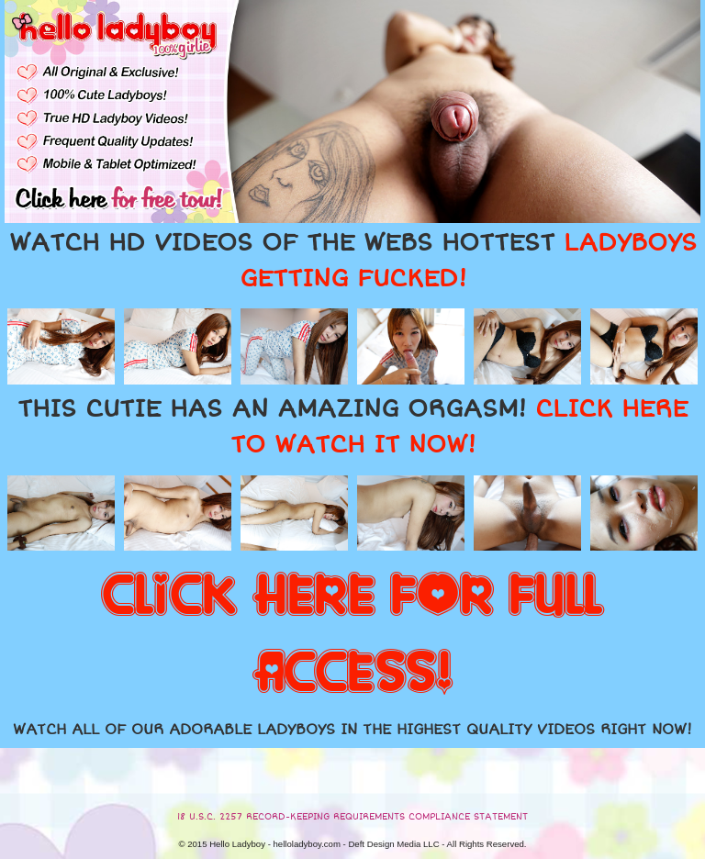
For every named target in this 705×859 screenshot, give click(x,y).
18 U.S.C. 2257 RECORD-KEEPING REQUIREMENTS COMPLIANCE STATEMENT (352, 816)
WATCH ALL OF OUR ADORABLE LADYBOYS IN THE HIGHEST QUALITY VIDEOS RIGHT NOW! (352, 729)
